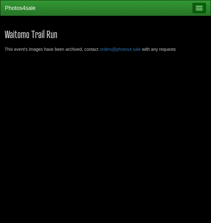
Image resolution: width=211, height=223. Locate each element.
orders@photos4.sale (120, 49)
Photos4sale (20, 8)
